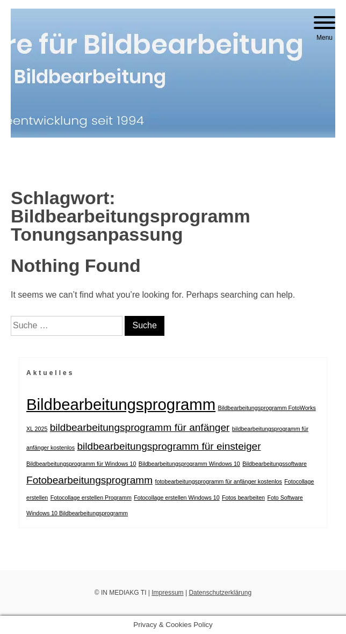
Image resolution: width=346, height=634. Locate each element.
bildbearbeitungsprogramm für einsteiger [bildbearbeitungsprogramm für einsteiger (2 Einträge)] (169, 446)
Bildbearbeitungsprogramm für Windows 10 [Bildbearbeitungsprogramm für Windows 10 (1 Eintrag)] (81, 463)
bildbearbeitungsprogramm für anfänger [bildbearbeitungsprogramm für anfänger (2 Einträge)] (140, 427)
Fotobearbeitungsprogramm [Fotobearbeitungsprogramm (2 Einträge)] (89, 480)
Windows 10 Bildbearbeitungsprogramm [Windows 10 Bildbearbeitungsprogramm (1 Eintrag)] (77, 513)
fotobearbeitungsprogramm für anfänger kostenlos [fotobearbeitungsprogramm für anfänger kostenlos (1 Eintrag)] (218, 481)
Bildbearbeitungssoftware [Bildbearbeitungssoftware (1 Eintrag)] (274, 463)
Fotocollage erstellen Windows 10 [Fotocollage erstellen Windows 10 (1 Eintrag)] (176, 497)
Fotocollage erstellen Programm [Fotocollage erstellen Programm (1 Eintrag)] (91, 497)
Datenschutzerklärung (220, 592)
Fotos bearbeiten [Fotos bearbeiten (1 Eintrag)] (243, 497)
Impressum (167, 592)
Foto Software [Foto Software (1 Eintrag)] (284, 497)
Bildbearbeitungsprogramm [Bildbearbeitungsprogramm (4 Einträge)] (120, 404)
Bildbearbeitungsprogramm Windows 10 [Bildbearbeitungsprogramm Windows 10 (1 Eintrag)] (189, 463)
